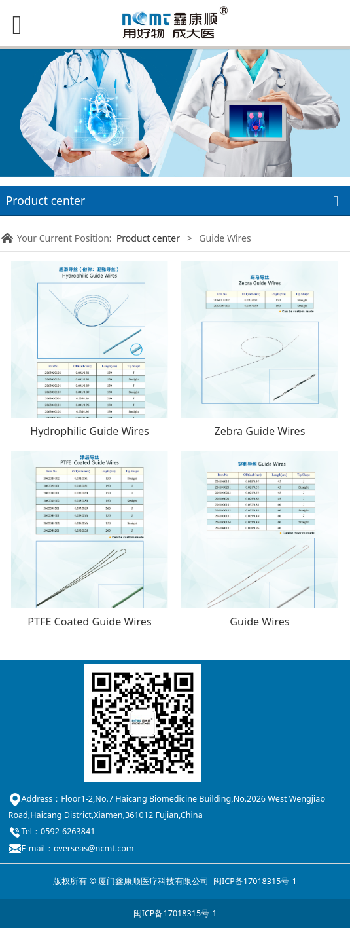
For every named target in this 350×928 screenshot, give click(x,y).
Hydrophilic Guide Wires (89, 431)
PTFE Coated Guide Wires (89, 621)
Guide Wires (259, 621)
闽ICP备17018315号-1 (255, 881)
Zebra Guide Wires (259, 431)
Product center (148, 238)
